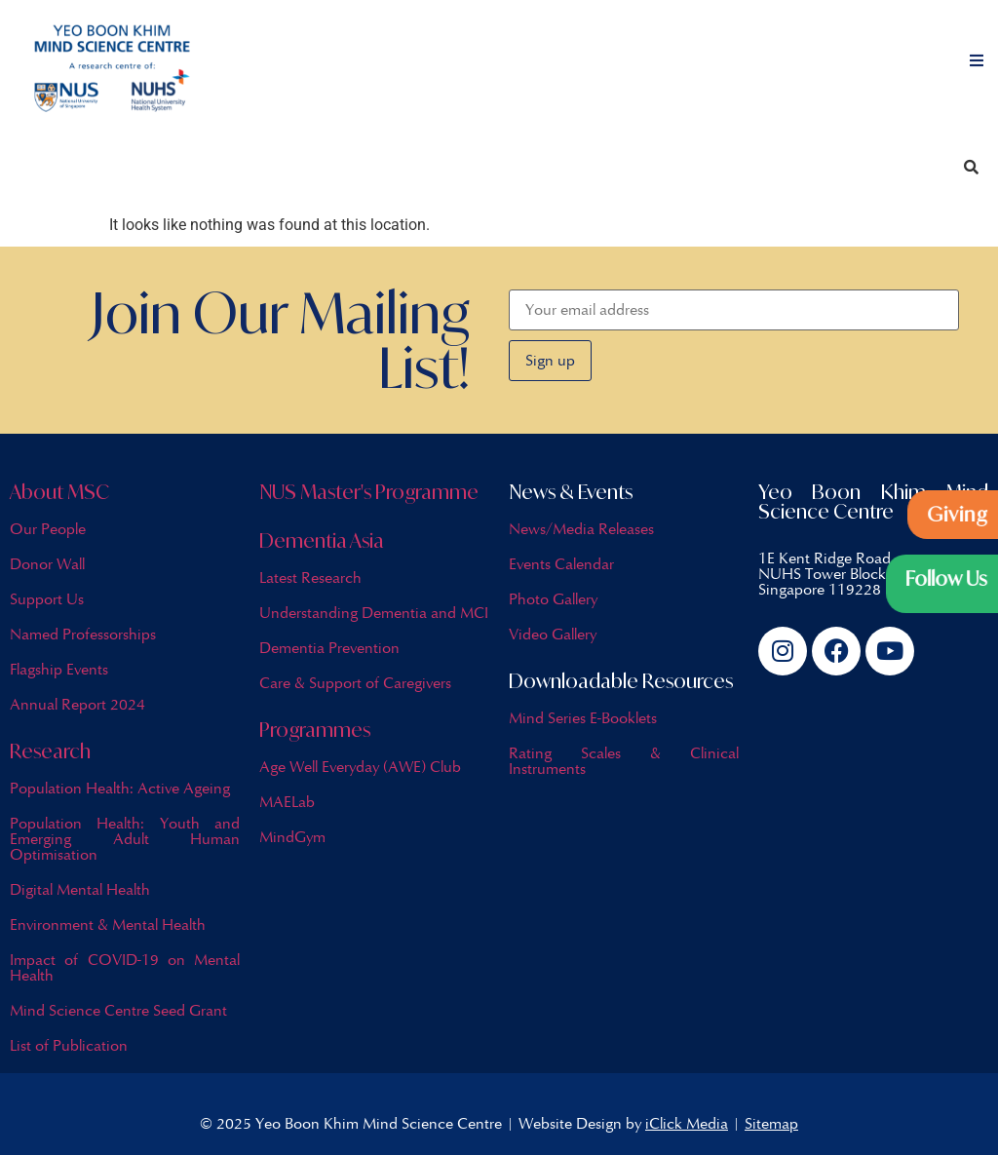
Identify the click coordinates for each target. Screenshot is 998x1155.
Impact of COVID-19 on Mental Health (125, 967)
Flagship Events (59, 669)
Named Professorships (83, 634)
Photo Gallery (553, 599)
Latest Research (310, 577)
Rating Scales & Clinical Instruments (624, 761)
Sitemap (771, 1123)
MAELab (287, 801)
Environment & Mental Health (108, 924)
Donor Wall (47, 564)
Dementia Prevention (329, 647)
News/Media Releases (581, 529)
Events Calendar (561, 564)
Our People (48, 529)
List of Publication (69, 1045)
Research (50, 751)
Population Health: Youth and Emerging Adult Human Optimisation (125, 839)
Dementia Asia (321, 540)
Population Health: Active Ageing (120, 788)
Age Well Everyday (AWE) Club (360, 766)
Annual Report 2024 (77, 704)
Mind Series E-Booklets (583, 718)
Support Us (47, 599)
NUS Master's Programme (369, 492)
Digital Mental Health (80, 889)
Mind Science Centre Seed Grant (118, 1010)
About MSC (59, 492)
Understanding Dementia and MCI (373, 612)
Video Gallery (552, 634)
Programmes (314, 729)
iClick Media (686, 1123)
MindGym (292, 837)
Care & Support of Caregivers (355, 683)
